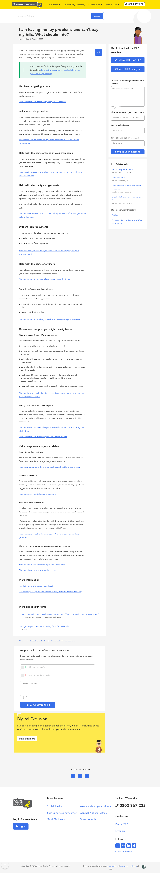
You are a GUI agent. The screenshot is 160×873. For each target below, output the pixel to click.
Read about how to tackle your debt (35, 586)
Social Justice (54, 806)
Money (22, 641)
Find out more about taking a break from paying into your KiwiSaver (50, 319)
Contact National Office (93, 813)
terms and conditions (128, 866)
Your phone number (125, 138)
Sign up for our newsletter (61, 813)
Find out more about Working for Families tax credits (43, 436)
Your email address (120, 125)
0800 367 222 (130, 805)
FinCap (115, 215)
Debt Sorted (117, 177)
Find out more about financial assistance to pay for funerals (46, 279)
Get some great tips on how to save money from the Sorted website (50, 591)
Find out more (27, 738)
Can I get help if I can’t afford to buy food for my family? (44, 626)
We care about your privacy (95, 806)
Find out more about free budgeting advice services (42, 101)
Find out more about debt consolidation (37, 494)
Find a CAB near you (127, 69)
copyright (112, 866)
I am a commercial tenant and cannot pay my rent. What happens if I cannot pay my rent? (59, 614)
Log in (21, 826)
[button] (54, 5)
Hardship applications (122, 169)
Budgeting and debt (38, 641)
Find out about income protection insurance (39, 570)
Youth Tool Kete (56, 819)
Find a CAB (121, 824)
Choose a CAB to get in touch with (127, 112)
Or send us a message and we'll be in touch (127, 82)
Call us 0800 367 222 (128, 60)
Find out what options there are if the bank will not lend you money (49, 467)
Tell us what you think (38, 705)
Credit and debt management (63, 641)
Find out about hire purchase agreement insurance (42, 564)
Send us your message (127, 151)
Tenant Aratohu (88, 819)
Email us (120, 831)
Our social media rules (125, 851)
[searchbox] (52, 16)
